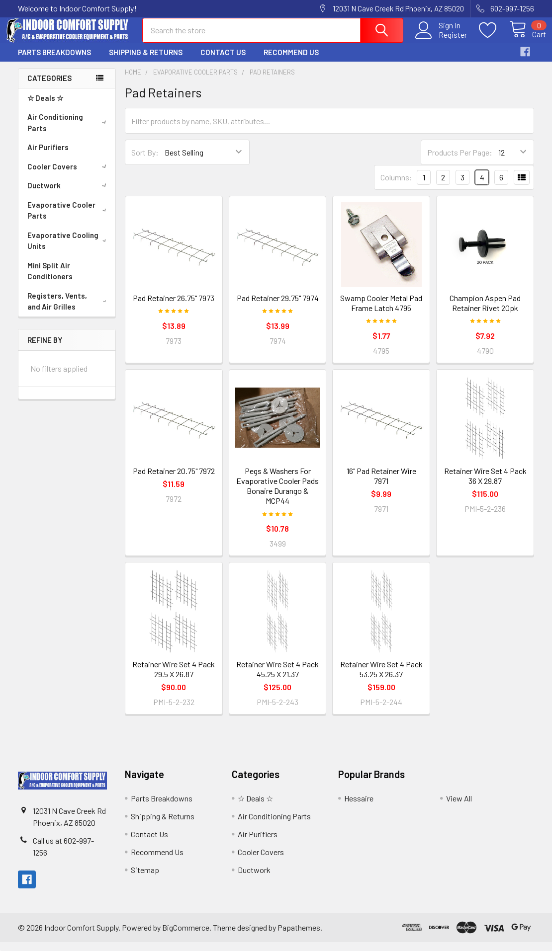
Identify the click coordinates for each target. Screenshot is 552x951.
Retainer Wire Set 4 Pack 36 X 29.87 (485, 484)
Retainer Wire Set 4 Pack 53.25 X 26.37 (381, 678)
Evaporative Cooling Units (68, 249)
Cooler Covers (68, 175)
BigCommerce (185, 936)
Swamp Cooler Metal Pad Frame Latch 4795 (381, 311)
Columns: (396, 186)
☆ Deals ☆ (45, 106)
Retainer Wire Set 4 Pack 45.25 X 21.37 (277, 678)
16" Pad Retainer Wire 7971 (381, 484)
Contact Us (223, 61)
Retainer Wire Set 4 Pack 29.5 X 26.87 (173, 678)
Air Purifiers (48, 156)
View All (459, 807)
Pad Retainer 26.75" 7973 (173, 306)
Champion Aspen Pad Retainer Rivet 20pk (485, 311)
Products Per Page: (459, 161)
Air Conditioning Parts (68, 131)
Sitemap (145, 878)
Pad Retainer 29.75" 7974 (278, 306)
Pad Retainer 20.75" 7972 (174, 479)
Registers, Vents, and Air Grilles (68, 310)
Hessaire (358, 807)
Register (441, 40)
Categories (49, 86)
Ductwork (68, 194)
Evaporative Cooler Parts (68, 219)
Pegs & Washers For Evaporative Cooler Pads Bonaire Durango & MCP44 (277, 494)
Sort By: (145, 161)
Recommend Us (291, 61)
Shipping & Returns (146, 61)
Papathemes (298, 936)
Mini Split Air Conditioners (50, 280)
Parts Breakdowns (54, 61)
